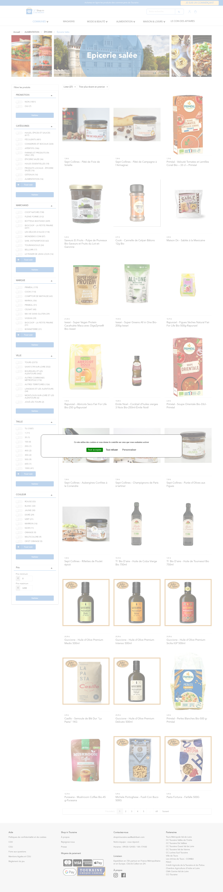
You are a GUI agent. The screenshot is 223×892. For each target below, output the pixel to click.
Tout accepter (94, 450)
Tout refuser (112, 450)
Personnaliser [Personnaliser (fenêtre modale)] (129, 450)
